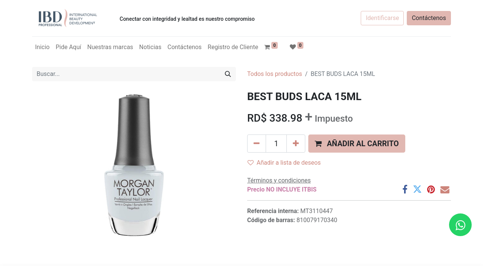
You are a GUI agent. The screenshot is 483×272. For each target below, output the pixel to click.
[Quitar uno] (256, 143)
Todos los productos (274, 73)
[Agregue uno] (295, 143)
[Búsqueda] (228, 74)
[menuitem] (42, 47)
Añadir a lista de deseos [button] (284, 162)
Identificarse (382, 18)
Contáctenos (429, 18)
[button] (356, 143)
